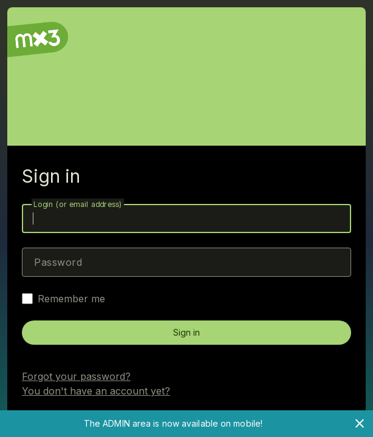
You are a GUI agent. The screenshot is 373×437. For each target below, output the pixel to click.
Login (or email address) (77, 204)
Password (58, 262)
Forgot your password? (76, 376)
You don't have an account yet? (96, 391)
